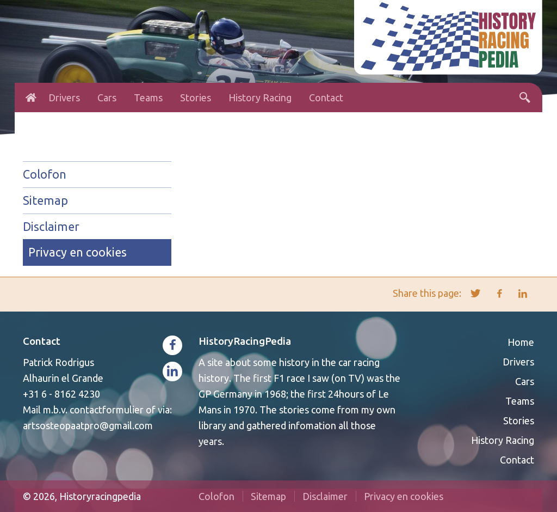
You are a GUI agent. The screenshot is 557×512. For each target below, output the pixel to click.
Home (31, 97)
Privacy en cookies (77, 252)
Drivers (64, 97)
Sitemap (45, 200)
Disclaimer (51, 226)
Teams (148, 97)
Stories (195, 97)
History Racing (260, 97)
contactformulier (107, 409)
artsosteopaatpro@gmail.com (88, 425)
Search (525, 97)
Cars (106, 97)
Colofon (44, 174)
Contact (326, 97)
